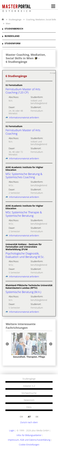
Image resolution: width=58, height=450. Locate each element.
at (29, 416)
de (37, 416)
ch (21, 416)
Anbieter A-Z (29, 386)
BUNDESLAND (12, 36)
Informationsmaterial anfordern (22, 117)
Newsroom (29, 400)
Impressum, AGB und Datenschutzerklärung (29, 439)
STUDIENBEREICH (14, 28)
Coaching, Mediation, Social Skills (41, 19)
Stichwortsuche (29, 393)
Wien (8, 23)
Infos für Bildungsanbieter (29, 435)
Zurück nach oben (29, 422)
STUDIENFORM (12, 43)
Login (11, 430)
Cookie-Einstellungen (29, 444)
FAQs (29, 407)
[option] (29, 345)
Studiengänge (15, 19)
